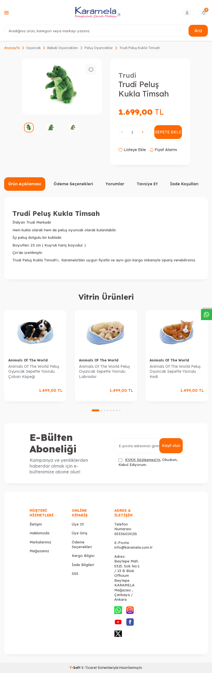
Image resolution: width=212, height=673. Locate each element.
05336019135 (125, 534)
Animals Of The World (28, 360)
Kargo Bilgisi (83, 555)
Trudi (127, 75)
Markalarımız (40, 542)
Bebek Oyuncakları (62, 48)
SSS (75, 573)
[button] (95, 410)
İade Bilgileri (83, 564)
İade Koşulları (184, 183)
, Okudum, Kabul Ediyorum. (147, 461)
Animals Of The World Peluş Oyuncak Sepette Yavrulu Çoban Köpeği (33, 371)
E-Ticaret (89, 668)
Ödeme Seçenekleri (73, 183)
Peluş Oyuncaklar (98, 48)
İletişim (36, 524)
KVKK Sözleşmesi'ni (142, 459)
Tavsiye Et (147, 183)
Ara (198, 30)
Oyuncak (33, 48)
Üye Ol (78, 524)
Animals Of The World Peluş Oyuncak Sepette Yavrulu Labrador (104, 371)
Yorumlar (114, 183)
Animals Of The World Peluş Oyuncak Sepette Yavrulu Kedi (175, 371)
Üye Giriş (79, 533)
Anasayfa (12, 48)
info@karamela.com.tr (133, 547)
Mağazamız (39, 551)
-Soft (75, 668)
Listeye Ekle (132, 149)
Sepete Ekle (168, 132)
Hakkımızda (39, 533)
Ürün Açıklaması (24, 183)
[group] (62, 86)
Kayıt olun (171, 445)
